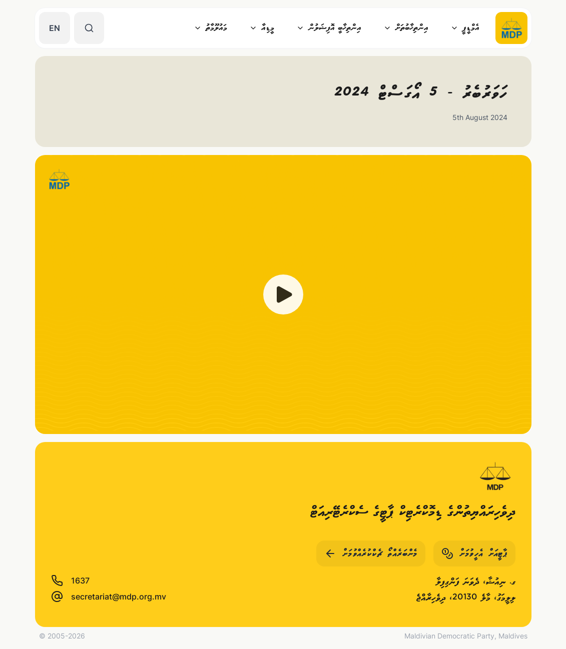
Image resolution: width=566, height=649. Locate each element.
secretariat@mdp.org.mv (108, 596)
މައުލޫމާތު (210, 28)
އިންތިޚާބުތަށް (405, 28)
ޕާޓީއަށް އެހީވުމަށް (474, 553)
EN (54, 28)
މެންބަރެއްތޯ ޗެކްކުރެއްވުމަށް (370, 553)
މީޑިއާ (261, 28)
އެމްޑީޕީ (464, 28)
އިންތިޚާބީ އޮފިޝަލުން (328, 28)
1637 (70, 580)
